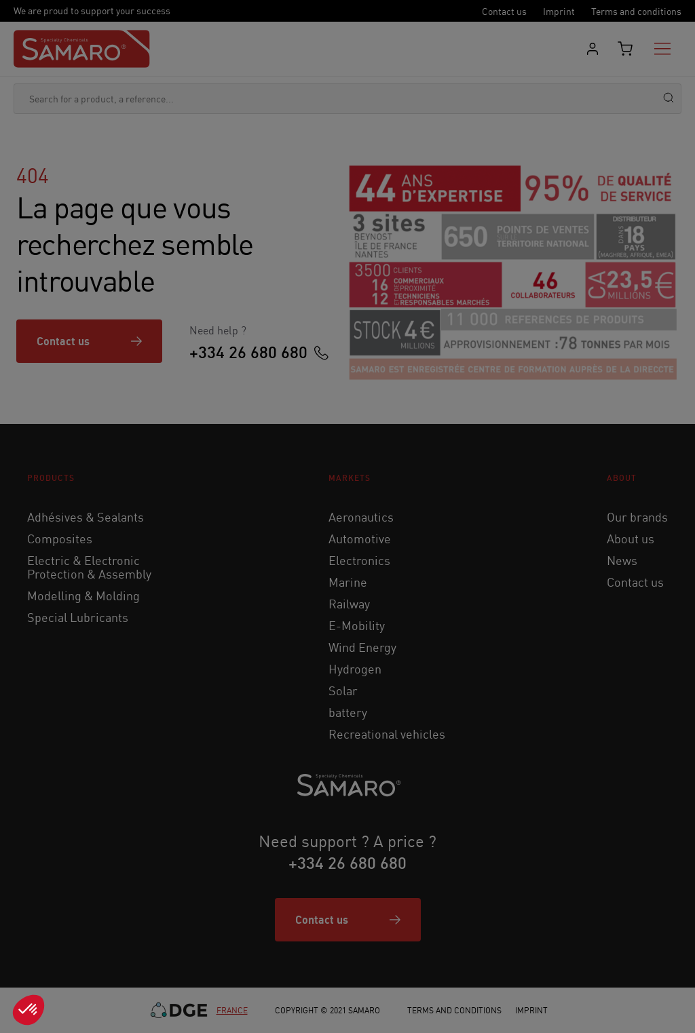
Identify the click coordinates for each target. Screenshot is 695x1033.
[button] (28, 1010)
